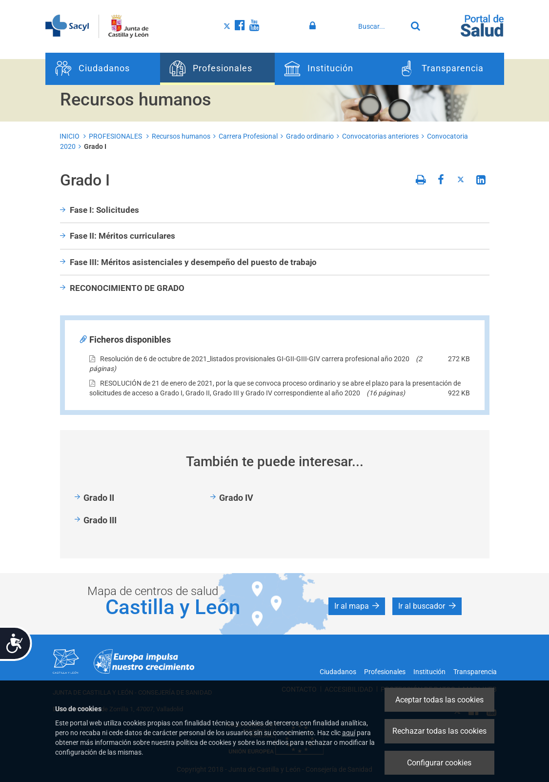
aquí (348, 733)
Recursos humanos (181, 136)
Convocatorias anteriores (380, 136)
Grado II (98, 498)
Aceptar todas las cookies (439, 699)
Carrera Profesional (248, 136)
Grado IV (236, 498)
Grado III (100, 520)
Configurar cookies (439, 762)
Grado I (95, 146)
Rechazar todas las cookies (439, 731)
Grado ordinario (310, 136)
